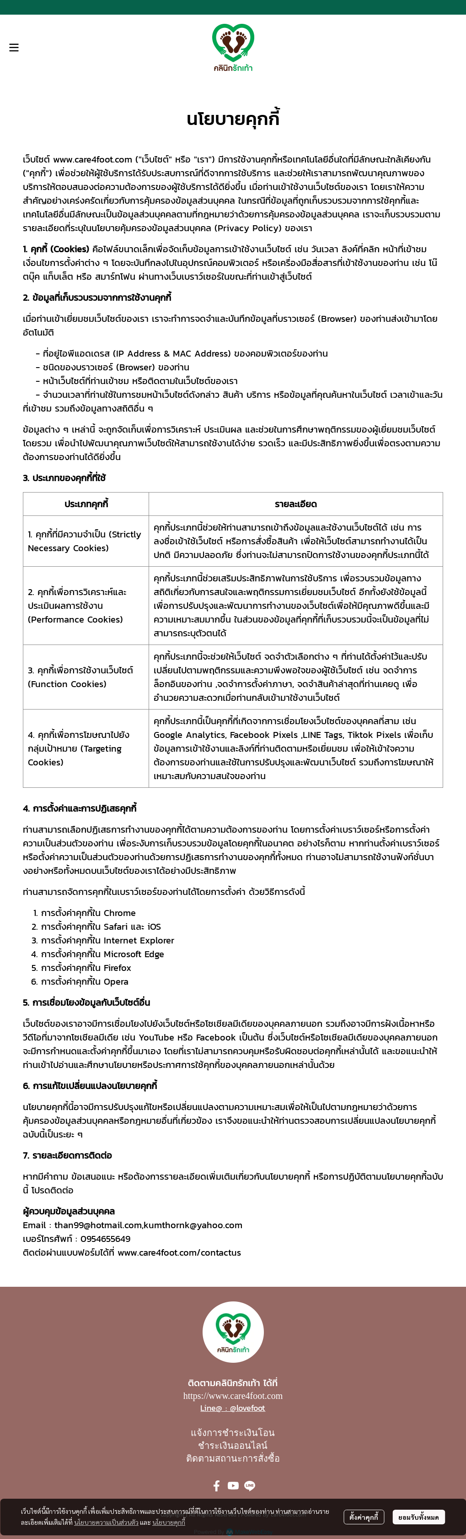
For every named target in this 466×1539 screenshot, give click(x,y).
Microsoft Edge (134, 954)
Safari (116, 926)
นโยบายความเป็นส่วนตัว (106, 1522)
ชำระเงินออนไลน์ (233, 1446)
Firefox (117, 968)
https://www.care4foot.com (233, 1396)
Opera (116, 981)
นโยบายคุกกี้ (168, 1522)
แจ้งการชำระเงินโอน (233, 1433)
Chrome (120, 913)
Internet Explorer (139, 940)
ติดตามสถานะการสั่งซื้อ (233, 1458)
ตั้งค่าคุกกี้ (363, 1517)
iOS (154, 926)
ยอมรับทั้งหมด (418, 1517)
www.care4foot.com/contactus (179, 1252)
